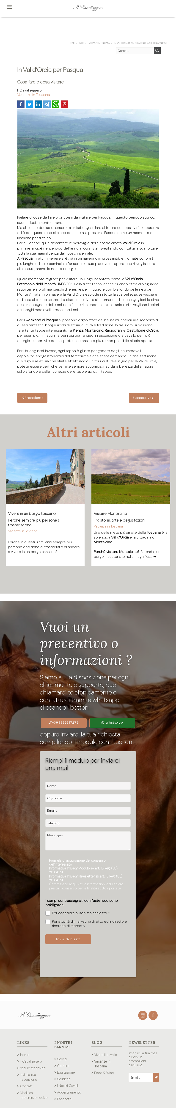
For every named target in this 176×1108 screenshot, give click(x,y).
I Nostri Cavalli (68, 1086)
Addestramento (69, 1092)
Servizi (62, 1059)
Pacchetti (64, 1099)
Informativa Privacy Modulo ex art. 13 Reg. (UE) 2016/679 (83, 870)
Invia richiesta (68, 939)
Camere (63, 1066)
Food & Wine (104, 1073)
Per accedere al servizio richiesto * (77, 913)
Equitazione (66, 1072)
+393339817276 (64, 723)
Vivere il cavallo (105, 1055)
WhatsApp (112, 723)
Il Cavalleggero (31, 1061)
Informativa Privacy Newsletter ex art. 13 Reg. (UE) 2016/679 (85, 878)
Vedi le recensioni (33, 1068)
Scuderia (63, 1079)
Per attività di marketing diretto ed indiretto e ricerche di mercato (86, 923)
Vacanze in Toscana (33, 94)
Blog (96, 1042)
